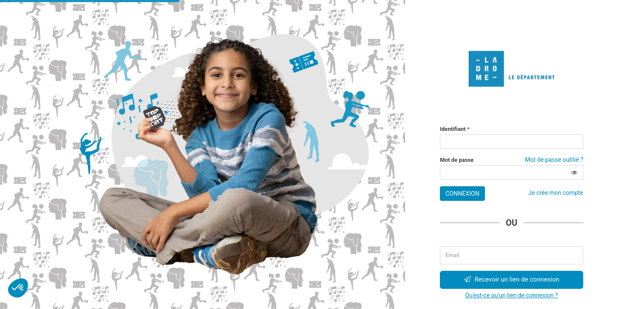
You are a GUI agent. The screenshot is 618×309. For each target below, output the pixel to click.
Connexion (462, 193)
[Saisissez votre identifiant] (511, 141)
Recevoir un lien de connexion (512, 279)
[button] (574, 172)
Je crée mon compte (555, 192)
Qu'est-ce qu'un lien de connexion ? (511, 295)
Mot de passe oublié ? (554, 159)
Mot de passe (457, 160)
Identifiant (455, 129)
